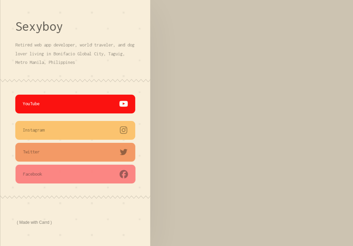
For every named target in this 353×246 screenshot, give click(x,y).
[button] (76, 104)
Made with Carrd (34, 222)
